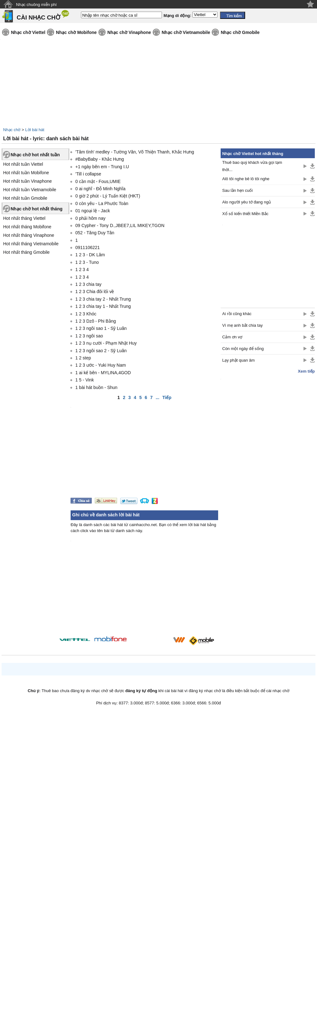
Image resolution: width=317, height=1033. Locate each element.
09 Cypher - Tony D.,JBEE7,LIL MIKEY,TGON (119, 225)
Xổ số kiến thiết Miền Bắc (245, 213)
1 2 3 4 (82, 269)
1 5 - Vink (84, 379)
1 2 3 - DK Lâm (90, 254)
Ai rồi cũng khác (236, 313)
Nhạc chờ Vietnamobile (186, 32)
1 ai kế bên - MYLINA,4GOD (103, 372)
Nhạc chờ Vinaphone (129, 32)
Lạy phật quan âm (238, 360)
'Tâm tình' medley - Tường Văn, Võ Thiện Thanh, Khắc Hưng (134, 151)
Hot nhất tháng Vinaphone (28, 235)
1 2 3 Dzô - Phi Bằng (95, 321)
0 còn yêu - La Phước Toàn (101, 203)
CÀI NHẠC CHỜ (38, 17)
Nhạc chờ (11, 129)
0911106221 (87, 247)
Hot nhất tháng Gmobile (26, 252)
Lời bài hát (34, 129)
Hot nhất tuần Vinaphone (27, 181)
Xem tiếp (306, 371)
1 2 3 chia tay (88, 284)
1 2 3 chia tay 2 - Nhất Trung (103, 299)
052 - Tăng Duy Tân (94, 232)
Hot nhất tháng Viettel (24, 218)
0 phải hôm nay (90, 218)
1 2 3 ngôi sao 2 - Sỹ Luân (100, 350)
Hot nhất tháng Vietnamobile (31, 243)
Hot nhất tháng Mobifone (27, 226)
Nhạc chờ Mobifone (76, 32)
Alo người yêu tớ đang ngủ (246, 202)
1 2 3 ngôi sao (89, 335)
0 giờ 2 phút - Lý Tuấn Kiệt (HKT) (107, 195)
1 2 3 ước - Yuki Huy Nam (100, 365)
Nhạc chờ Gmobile (240, 32)
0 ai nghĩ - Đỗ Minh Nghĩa (100, 188)
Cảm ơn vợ (232, 337)
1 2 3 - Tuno (87, 262)
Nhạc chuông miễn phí (36, 4)
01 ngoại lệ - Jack (92, 210)
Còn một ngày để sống (243, 348)
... (157, 397)
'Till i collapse (88, 173)
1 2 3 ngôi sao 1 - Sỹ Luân (100, 328)
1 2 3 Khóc (85, 313)
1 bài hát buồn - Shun (96, 387)
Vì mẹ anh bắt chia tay (242, 325)
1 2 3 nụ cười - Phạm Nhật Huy (106, 343)
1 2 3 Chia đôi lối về (94, 291)
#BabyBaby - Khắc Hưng (99, 159)
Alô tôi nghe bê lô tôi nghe (245, 178)
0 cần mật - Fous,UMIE (98, 181)
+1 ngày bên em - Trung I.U (102, 166)
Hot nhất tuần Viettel (23, 164)
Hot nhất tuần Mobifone (26, 172)
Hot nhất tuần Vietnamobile (29, 189)
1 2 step (83, 357)
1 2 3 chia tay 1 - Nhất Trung (103, 306)
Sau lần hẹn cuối (237, 190)
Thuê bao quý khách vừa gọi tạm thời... (252, 166)
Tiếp (166, 397)
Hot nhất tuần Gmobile (25, 198)
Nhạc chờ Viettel (28, 32)
